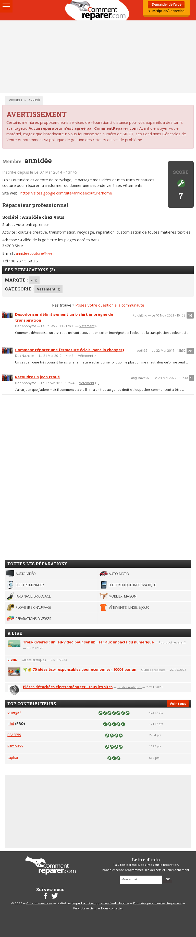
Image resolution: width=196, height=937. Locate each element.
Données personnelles (149, 903)
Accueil (98, 10)
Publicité (79, 908)
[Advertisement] (98, 56)
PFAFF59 (14, 734)
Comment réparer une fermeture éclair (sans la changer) (69, 349)
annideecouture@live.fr (36, 253)
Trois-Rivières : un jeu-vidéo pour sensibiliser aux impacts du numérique (88, 642)
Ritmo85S (15, 746)
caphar (12, 757)
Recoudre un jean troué (37, 376)
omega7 (14, 712)
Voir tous (178, 703)
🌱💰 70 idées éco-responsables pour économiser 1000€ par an (79, 669)
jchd (10, 723)
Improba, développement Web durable (100, 903)
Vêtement (48, 289)
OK (168, 879)
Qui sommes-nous (39, 903)
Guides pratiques (34, 660)
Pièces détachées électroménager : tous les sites (68, 686)
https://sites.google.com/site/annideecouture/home (66, 193)
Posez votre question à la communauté (109, 305)
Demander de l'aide (166, 4)
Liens (12, 659)
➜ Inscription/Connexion (166, 11)
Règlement (174, 903)
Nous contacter (112, 908)
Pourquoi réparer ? (172, 642)
